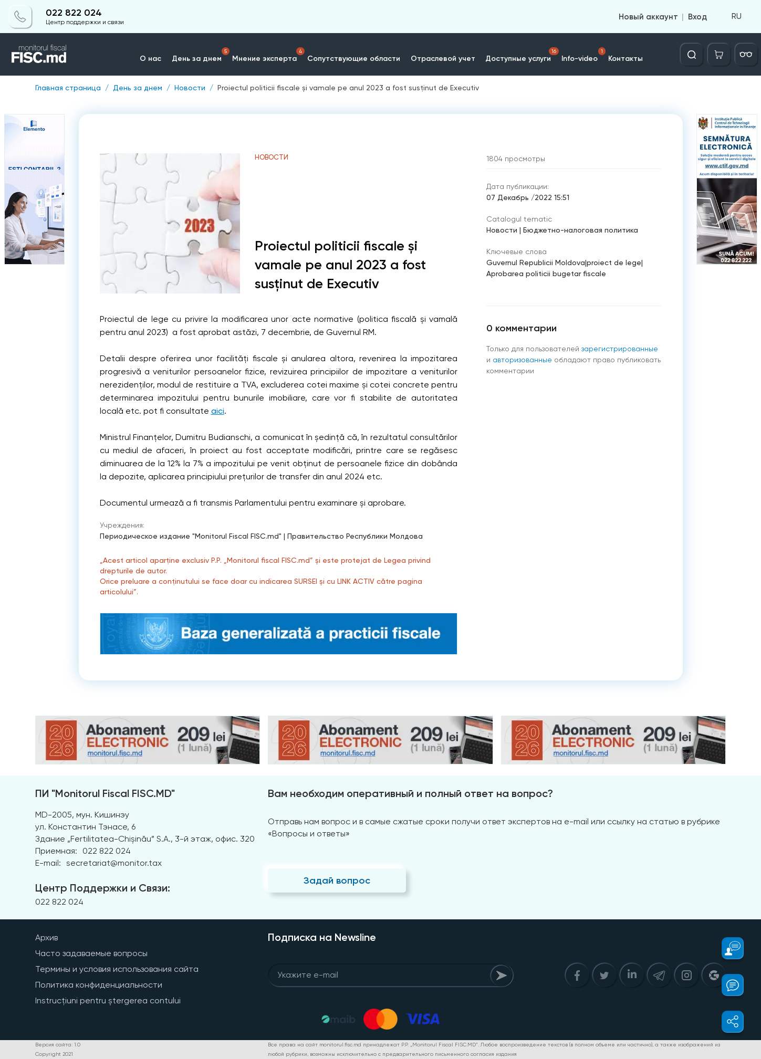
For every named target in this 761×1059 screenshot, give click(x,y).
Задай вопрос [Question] (337, 880)
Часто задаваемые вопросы (91, 953)
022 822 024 (74, 12)
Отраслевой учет (443, 58)
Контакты (626, 58)
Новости (189, 87)
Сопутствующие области (353, 58)
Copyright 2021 (54, 1054)
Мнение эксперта (268, 55)
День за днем (201, 55)
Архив (46, 937)
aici (217, 411)
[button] (727, 948)
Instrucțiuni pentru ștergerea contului (108, 1000)
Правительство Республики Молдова (355, 536)
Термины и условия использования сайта (117, 969)
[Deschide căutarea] (692, 55)
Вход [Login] (697, 17)
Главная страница (68, 87)
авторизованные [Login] (522, 359)
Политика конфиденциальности (98, 985)
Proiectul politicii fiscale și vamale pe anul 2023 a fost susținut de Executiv (348, 87)
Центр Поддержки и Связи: (102, 888)
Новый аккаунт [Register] (648, 17)
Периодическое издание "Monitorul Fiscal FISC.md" (191, 536)
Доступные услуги (522, 55)
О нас (150, 58)
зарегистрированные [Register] (619, 348)
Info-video (584, 55)
